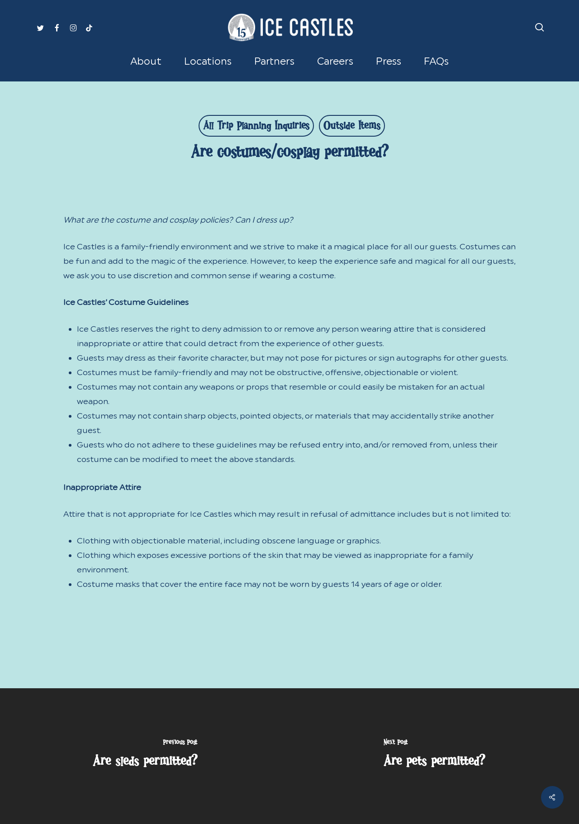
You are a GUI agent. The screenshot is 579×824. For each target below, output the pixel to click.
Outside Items (351, 128)
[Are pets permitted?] (434, 756)
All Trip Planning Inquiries (256, 128)
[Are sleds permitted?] (145, 756)
